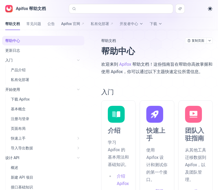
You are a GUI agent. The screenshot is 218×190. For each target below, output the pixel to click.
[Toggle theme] (210, 8)
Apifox (125, 64)
